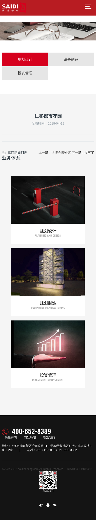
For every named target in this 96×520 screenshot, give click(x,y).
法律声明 (11, 437)
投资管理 (25, 73)
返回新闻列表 (14, 153)
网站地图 (30, 437)
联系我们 (49, 437)
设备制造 (71, 59)
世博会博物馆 (61, 152)
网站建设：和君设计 (79, 469)
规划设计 (25, 59)
